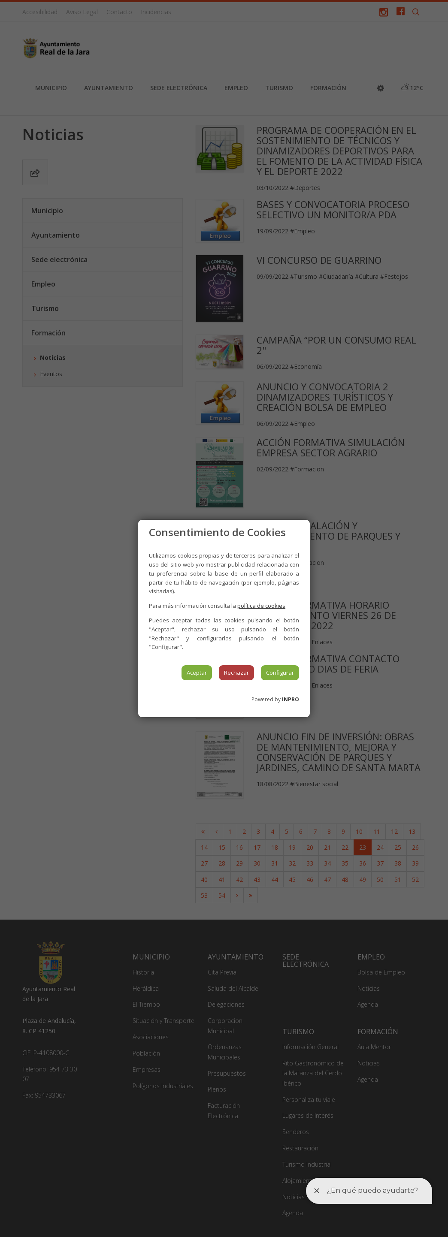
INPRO (290, 699)
